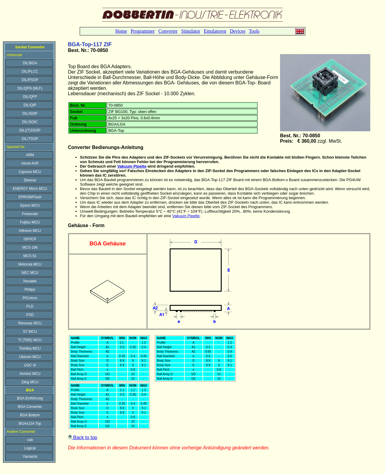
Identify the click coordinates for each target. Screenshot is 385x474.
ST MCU (30, 332)
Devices (237, 31)
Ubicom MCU (30, 357)
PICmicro (30, 298)
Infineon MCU (30, 231)
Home (121, 31)
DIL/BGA (30, 63)
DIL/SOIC (30, 122)
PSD (30, 315)
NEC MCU (30, 273)
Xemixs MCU (29, 374)
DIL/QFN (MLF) (29, 88)
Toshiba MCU (30, 348)
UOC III (30, 365)
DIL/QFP (30, 97)
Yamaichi (30, 456)
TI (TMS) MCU (30, 340)
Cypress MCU (30, 172)
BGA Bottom (30, 415)
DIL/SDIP (29, 113)
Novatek (29, 281)
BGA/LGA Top (30, 423)
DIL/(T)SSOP (30, 130)
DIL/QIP (29, 105)
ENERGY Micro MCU (30, 189)
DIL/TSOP (30, 139)
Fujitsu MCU (30, 222)
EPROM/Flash (30, 197)
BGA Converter (30, 407)
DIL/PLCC (30, 71)
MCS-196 (30, 247)
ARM (30, 155)
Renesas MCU (30, 323)
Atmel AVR (29, 163)
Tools (254, 31)
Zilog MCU (29, 382)
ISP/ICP (29, 239)
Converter (167, 31)
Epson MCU (30, 205)
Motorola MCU (30, 264)
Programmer (143, 31)
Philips (30, 289)
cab (30, 440)
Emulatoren (215, 31)
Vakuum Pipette (131, 166)
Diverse (30, 180)
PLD (29, 306)
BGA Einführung (30, 398)
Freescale (30, 214)
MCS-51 (29, 256)
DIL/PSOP (30, 80)
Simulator (190, 31)
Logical (29, 448)
